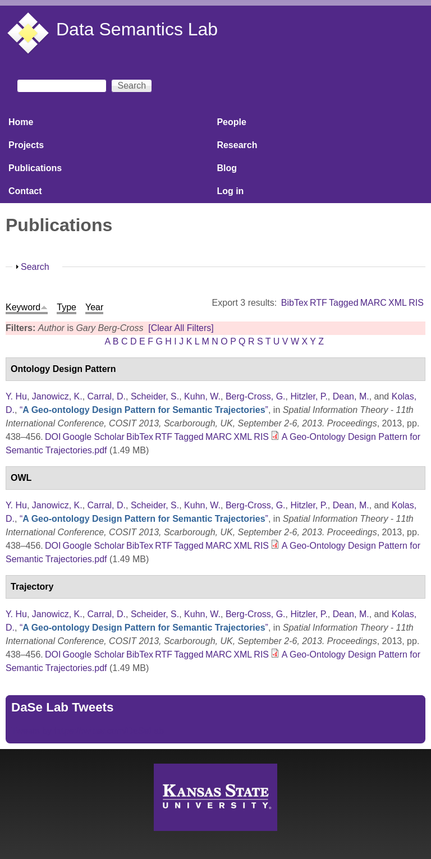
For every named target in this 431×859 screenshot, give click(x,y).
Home (20, 122)
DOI (53, 437)
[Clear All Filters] (180, 328)
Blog (227, 168)
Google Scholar (94, 437)
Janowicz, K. (57, 396)
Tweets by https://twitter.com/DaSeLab (87, 731)
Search (35, 267)
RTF (318, 302)
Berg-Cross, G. (256, 396)
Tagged (344, 302)
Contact (25, 191)
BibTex (294, 302)
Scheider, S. (155, 396)
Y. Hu (16, 396)
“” (144, 410)
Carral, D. (107, 396)
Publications (35, 168)
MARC (373, 302)
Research (237, 145)
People (231, 122)
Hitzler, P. (308, 396)
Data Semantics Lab (137, 29)
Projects (26, 145)
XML (397, 302)
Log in (230, 191)
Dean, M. (351, 396)
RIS (416, 302)
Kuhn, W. (202, 396)
